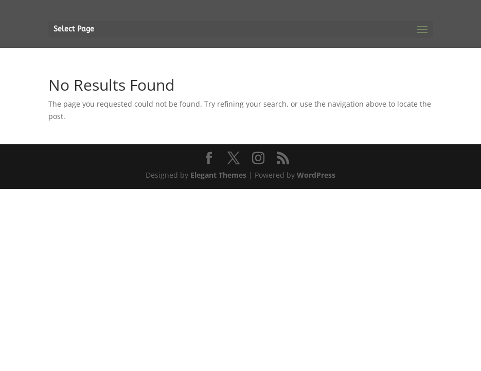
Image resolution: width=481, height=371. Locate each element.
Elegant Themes (218, 175)
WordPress (316, 175)
